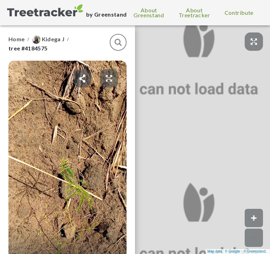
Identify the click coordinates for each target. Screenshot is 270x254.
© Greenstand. (255, 251)
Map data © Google (223, 251)
